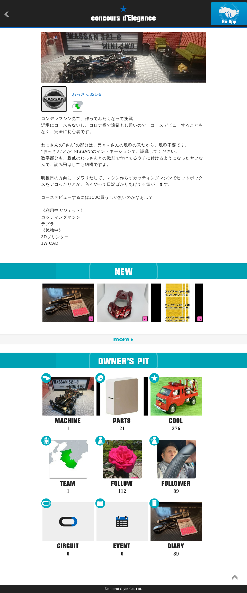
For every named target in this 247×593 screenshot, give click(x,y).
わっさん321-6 (86, 94)
